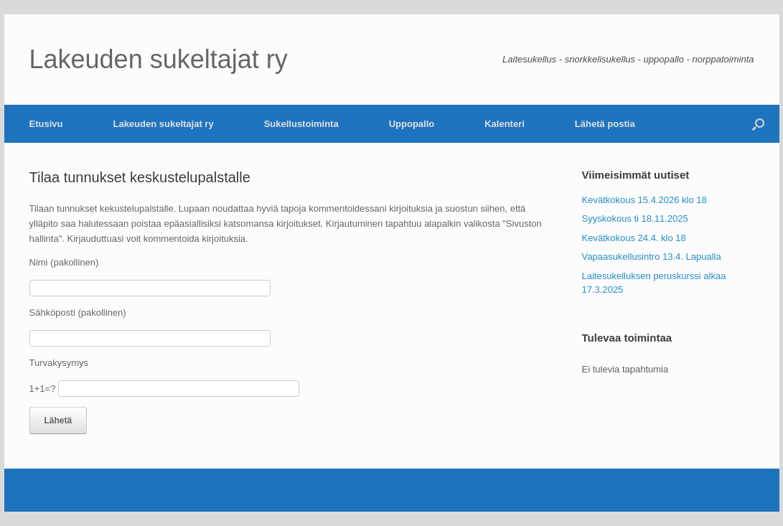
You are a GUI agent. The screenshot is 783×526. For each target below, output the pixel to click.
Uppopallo (412, 123)
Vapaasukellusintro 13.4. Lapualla (651, 256)
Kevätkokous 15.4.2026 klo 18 (644, 199)
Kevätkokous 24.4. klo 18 (634, 238)
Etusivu (46, 123)
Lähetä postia (605, 123)
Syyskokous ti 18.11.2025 (635, 218)
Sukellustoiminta (301, 123)
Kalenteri (504, 123)
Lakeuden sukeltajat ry (163, 123)
